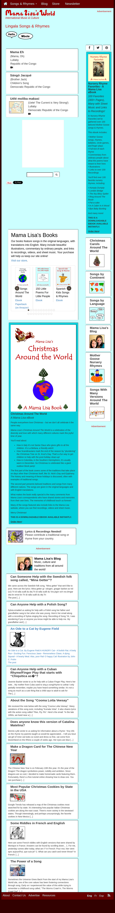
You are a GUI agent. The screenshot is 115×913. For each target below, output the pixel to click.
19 (46, 314)
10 (51, 310)
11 (54, 310)
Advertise (34, 895)
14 (33, 314)
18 (44, 314)
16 (39, 314)
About (6, 895)
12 (28, 314)
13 (31, 314)
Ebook (18, 300)
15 (36, 314)
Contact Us (19, 895)
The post (12, 662)
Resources (48, 895)
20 (49, 314)
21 (51, 314)
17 (41, 314)
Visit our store (19, 260)
